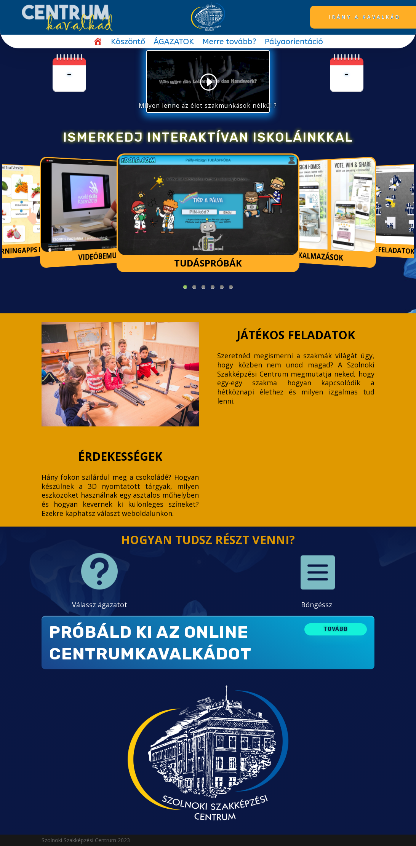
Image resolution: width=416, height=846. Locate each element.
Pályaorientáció (294, 42)
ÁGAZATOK (174, 42)
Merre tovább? (229, 42)
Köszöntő (128, 42)
